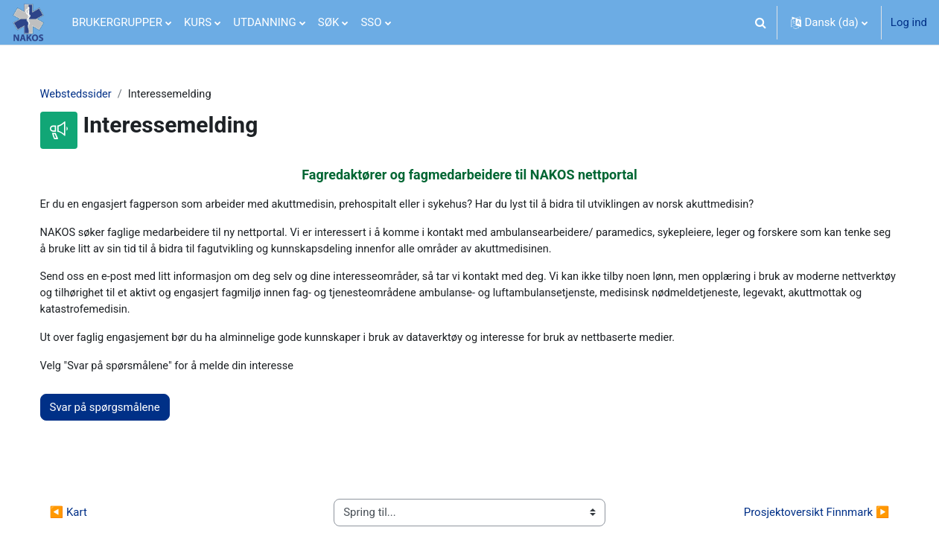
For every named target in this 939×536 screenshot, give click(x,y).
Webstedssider (90, 94)
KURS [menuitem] (197, 22)
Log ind (909, 22)
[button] (761, 22)
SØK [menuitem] (329, 22)
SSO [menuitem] (370, 22)
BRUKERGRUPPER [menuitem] (117, 22)
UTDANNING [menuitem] (264, 22)
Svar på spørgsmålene (118, 411)
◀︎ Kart (81, 516)
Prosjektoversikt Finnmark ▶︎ (803, 516)
